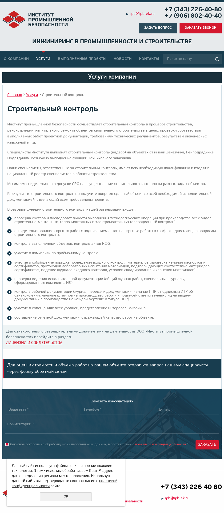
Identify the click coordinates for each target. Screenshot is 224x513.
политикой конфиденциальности (160, 444)
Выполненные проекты (82, 59)
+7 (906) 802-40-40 (193, 16)
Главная (14, 95)
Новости (123, 59)
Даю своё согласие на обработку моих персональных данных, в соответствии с (99, 444)
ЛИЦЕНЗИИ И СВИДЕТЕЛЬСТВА (34, 343)
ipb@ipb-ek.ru (142, 14)
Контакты (149, 59)
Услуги (43, 59)
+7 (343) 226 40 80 (191, 487)
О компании (16, 59)
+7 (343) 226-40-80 (193, 10)
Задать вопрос (158, 28)
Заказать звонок (200, 28)
